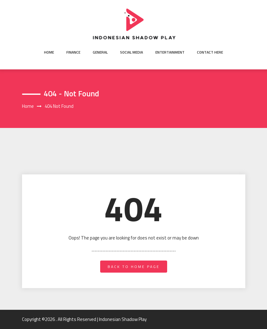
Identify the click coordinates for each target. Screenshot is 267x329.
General (100, 52)
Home (49, 52)
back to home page (134, 267)
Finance (73, 52)
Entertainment (170, 52)
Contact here (210, 52)
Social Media (131, 52)
